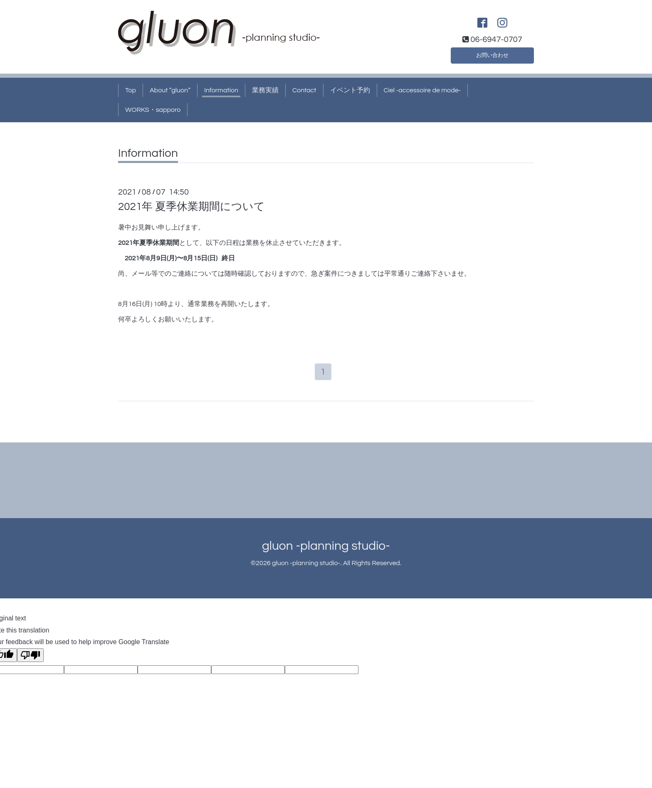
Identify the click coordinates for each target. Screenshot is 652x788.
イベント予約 (350, 90)
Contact (304, 90)
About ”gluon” (170, 90)
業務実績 (265, 90)
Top (130, 90)
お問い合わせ (492, 53)
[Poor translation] (30, 657)
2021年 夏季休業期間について (191, 206)
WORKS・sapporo (152, 109)
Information (221, 90)
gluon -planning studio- (326, 547)
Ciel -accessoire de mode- (422, 90)
